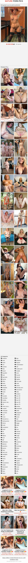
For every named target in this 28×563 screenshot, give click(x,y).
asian (3, 362)
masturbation (19, 364)
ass (2, 364)
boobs (3, 389)
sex (16, 427)
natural (17, 377)
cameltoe (4, 398)
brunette (4, 396)
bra (2, 394)
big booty (4, 377)
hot (2, 460)
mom (17, 373)
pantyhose (18, 408)
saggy (17, 423)
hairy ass (4, 452)
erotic (3, 425)
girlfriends (4, 442)
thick (17, 450)
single (17, 435)
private (17, 414)
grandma (4, 446)
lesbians (18, 360)
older (17, 391)
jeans (3, 469)
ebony (3, 423)
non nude (18, 381)
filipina (3, 435)
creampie (4, 410)
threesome (18, 452)
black (3, 383)
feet (2, 433)
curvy (3, 416)
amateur (4, 358)
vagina (17, 462)
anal (3, 360)
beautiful (4, 373)
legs (16, 358)
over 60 (17, 402)
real (16, 419)
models (17, 371)
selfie (17, 425)
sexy (17, 429)
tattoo (17, 448)
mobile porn (18, 368)
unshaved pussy (20, 458)
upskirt (17, 460)
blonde (3, 385)
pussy (17, 416)
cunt (3, 414)
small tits (18, 442)
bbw (3, 368)
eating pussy (5, 421)
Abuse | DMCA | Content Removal (10, 557)
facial (3, 429)
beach (3, 371)
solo (16, 444)
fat (2, 431)
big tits (3, 379)
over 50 (17, 400)
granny (3, 448)
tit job (17, 454)
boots (3, 391)
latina (3, 473)
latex (3, 471)
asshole (4, 366)
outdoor (17, 394)
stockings (18, 446)
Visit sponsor (18, 44)
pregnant (18, 412)
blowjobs (4, 387)
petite (17, 410)
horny (3, 458)
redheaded (18, 421)
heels (3, 456)
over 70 (17, 404)
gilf (2, 439)
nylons (17, 385)
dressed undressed (7, 419)
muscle (17, 375)
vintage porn (19, 465)
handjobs (4, 454)
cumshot (4, 412)
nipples (17, 379)
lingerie (17, 362)
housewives (5, 462)
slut (16, 439)
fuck (3, 437)
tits (16, 456)
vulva (17, 467)
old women (18, 389)
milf (16, 366)
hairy (3, 450)
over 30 (17, 396)
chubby (3, 400)
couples (4, 408)
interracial (4, 467)
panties (17, 406)
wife (16, 471)
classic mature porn (7, 402)
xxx (16, 473)
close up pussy (5, 406)
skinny (17, 437)
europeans (4, 427)
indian (3, 465)
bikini (3, 381)
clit (2, 404)
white (17, 469)
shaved (17, 431)
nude (17, 383)
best (3, 375)
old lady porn (19, 387)
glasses (3, 444)
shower (17, 433)
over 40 (17, 398)
